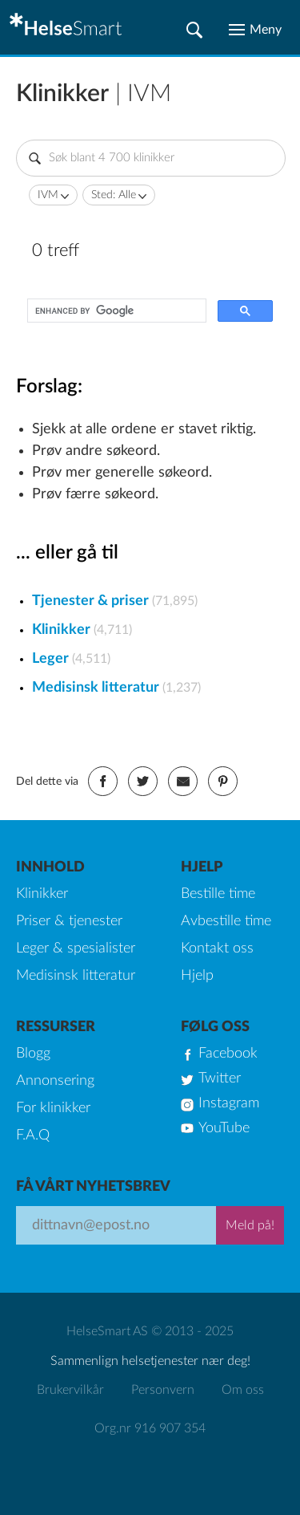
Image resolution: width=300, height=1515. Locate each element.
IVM (48, 195)
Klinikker (61, 630)
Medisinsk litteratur (95, 687)
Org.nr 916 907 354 (150, 1428)
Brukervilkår (70, 1389)
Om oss (243, 1389)
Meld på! (250, 1225)
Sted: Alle (113, 195)
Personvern (162, 1389)
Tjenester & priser (90, 601)
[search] (115, 311)
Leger (50, 659)
